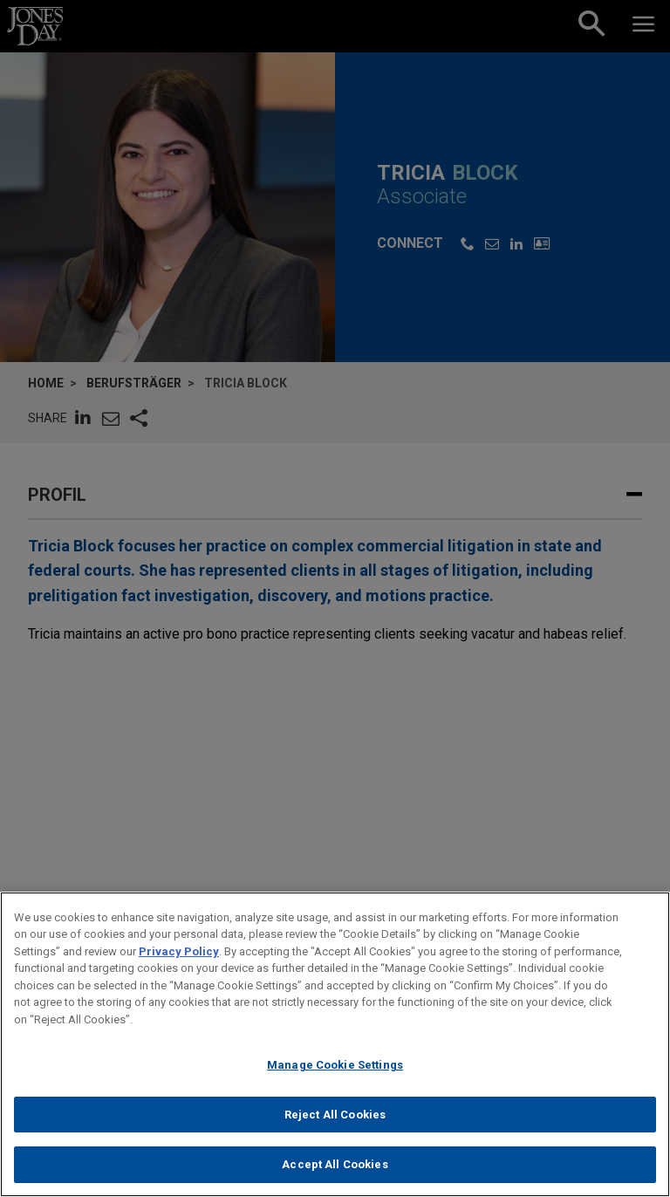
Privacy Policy (179, 959)
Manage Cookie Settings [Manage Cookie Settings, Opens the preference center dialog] (335, 1072)
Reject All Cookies (335, 1122)
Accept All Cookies (334, 1173)
